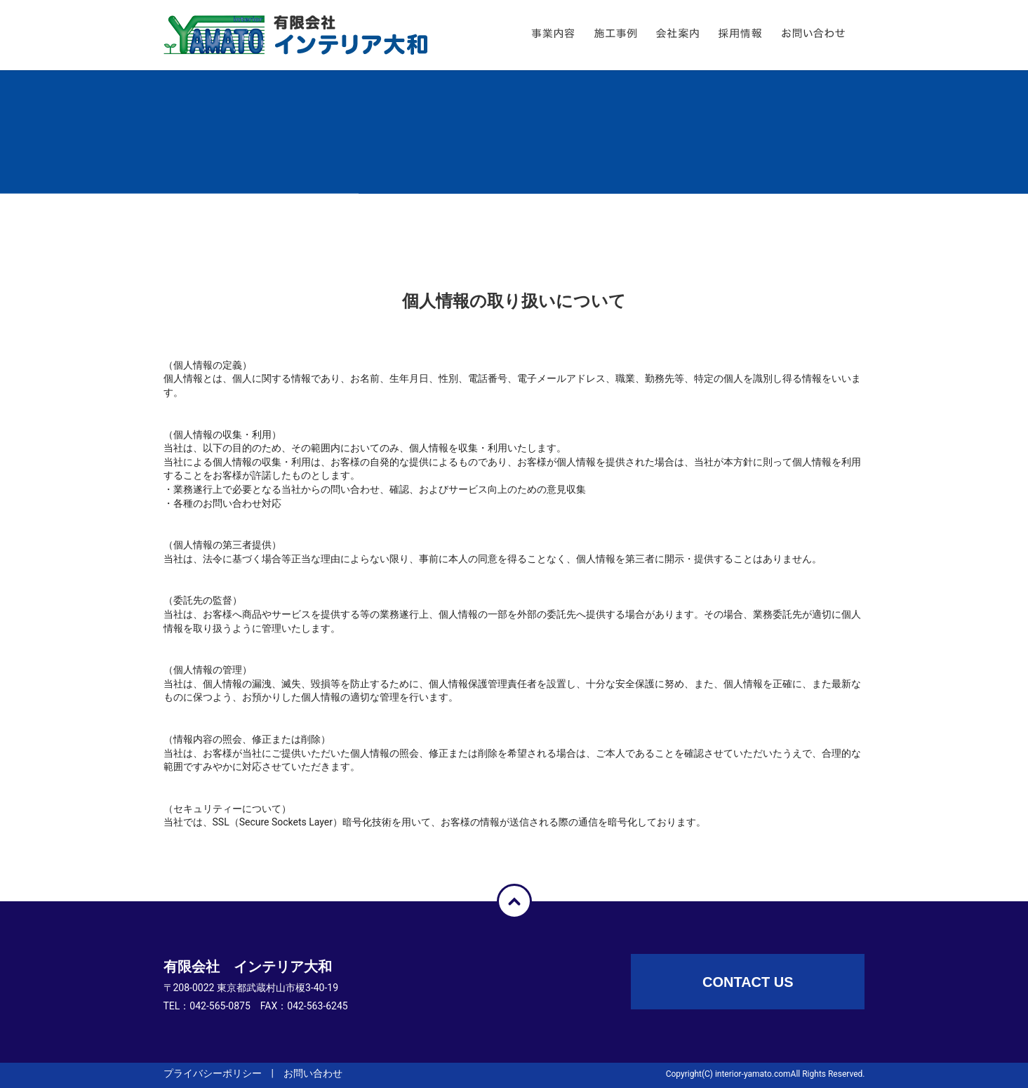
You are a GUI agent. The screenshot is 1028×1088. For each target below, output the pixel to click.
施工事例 (635, 35)
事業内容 (574, 35)
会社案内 (698, 35)
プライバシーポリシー (212, 1073)
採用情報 (761, 35)
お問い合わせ (844, 35)
